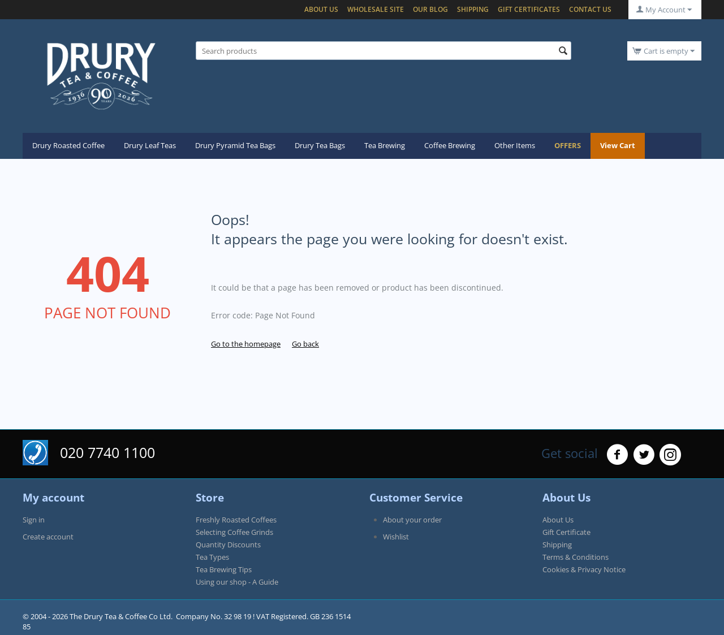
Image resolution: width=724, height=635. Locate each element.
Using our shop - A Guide (237, 582)
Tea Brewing (384, 145)
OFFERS (567, 145)
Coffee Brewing (449, 145)
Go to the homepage (246, 344)
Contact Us (590, 9)
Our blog (430, 9)
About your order (412, 520)
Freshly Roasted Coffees (236, 520)
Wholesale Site (375, 9)
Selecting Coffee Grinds (234, 532)
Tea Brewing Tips (224, 569)
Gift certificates (529, 9)
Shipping (473, 9)
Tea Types (212, 557)
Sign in (34, 520)
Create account (48, 537)
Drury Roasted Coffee (68, 145)
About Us (321, 9)
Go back (305, 344)
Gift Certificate (566, 532)
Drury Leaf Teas (150, 145)
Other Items (514, 145)
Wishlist (396, 537)
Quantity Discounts (228, 544)
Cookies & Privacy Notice (584, 569)
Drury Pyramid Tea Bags (235, 145)
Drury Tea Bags (320, 145)
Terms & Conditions (575, 557)
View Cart (617, 145)
